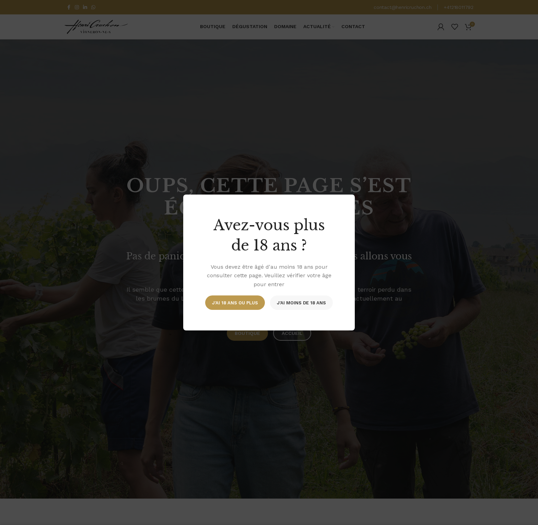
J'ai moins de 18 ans (301, 302)
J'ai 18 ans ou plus (235, 302)
